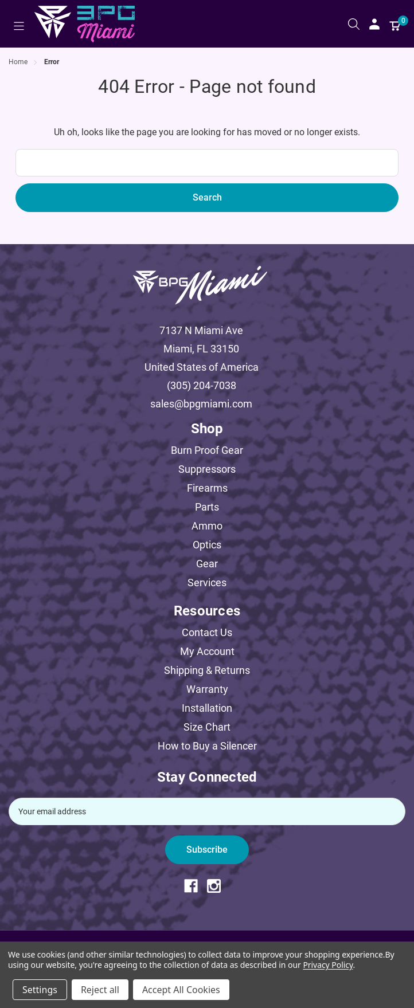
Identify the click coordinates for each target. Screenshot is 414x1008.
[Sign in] (374, 24)
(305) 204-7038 (201, 385)
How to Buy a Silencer (207, 746)
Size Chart (207, 727)
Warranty (207, 689)
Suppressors (207, 469)
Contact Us (207, 632)
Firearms (207, 488)
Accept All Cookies (181, 989)
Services (207, 582)
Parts (207, 507)
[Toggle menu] (19, 26)
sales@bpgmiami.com (201, 404)
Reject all (100, 989)
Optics (207, 545)
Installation (207, 708)
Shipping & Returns (207, 670)
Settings (39, 989)
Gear (207, 564)
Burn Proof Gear (207, 450)
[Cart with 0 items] (395, 24)
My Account (207, 651)
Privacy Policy (328, 964)
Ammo (207, 526)
